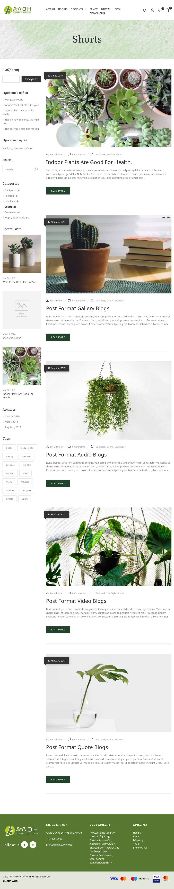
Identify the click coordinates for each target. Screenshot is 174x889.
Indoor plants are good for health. (89, 162)
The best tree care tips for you (22, 128)
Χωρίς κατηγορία (15, 217)
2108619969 (55, 838)
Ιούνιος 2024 (12, 416)
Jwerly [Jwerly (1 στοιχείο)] (9, 481)
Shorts (8, 206)
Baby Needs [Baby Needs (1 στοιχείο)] (27, 447)
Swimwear (11, 212)
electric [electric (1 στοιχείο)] (27, 464)
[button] (168, 10)
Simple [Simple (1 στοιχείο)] (9, 498)
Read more (58, 191)
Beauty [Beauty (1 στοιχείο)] (9, 456)
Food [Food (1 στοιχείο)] (25, 473)
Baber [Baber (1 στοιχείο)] (9, 447)
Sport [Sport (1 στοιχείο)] (25, 498)
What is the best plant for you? (22, 105)
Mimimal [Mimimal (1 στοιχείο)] (10, 490)
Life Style (10, 201)
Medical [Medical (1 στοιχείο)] (25, 481)
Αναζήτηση (11, 70)
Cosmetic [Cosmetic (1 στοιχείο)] (26, 456)
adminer (58, 154)
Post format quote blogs (77, 747)
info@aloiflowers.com (61, 844)
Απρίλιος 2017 (13, 427)
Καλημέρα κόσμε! (14, 99)
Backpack (10, 190)
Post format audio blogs (76, 454)
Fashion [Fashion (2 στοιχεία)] (10, 473)
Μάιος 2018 (11, 421)
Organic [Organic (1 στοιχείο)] (27, 490)
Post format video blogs (76, 600)
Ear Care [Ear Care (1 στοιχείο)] (10, 464)
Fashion (9, 195)
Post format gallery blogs (77, 308)
